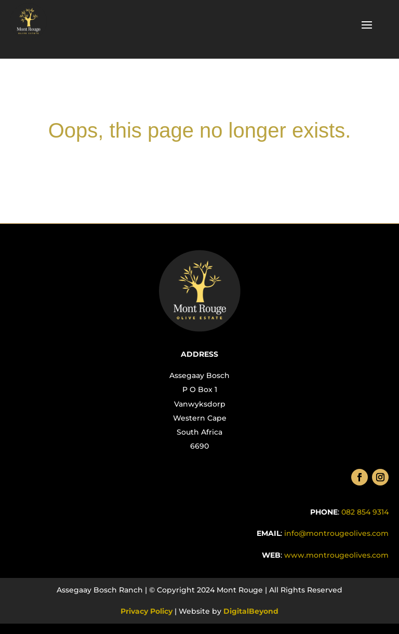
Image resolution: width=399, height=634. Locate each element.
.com (335, 555)
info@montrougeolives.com (336, 533)
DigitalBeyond (249, 611)
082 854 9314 (365, 512)
